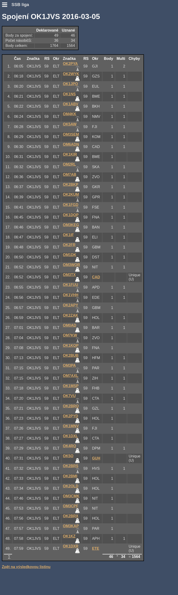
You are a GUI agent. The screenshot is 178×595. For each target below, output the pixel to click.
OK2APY (70, 305)
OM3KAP (71, 526)
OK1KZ (69, 536)
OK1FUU (70, 285)
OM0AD (69, 325)
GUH (96, 458)
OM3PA (69, 365)
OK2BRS (70, 466)
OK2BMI (70, 476)
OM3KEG (71, 225)
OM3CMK (71, 496)
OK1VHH (70, 295)
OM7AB (69, 175)
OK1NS (69, 94)
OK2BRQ (71, 406)
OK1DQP (71, 215)
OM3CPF (70, 506)
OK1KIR (70, 154)
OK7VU (69, 396)
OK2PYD (70, 416)
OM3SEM (71, 134)
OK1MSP (71, 386)
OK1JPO (70, 84)
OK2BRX (70, 516)
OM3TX (69, 275)
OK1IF (68, 235)
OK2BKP (70, 185)
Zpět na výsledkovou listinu (26, 567)
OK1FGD (70, 205)
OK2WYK (71, 74)
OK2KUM (71, 194)
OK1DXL (70, 436)
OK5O (68, 456)
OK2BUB (71, 355)
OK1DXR (70, 546)
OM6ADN (71, 144)
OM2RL (69, 164)
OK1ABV (70, 104)
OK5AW (69, 124)
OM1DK (69, 255)
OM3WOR (71, 265)
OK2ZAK (70, 315)
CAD (96, 277)
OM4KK (69, 114)
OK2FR (69, 245)
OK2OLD (70, 486)
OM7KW (70, 335)
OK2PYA (70, 64)
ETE (95, 548)
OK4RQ (69, 446)
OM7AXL (70, 376)
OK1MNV (71, 426)
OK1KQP (71, 345)
